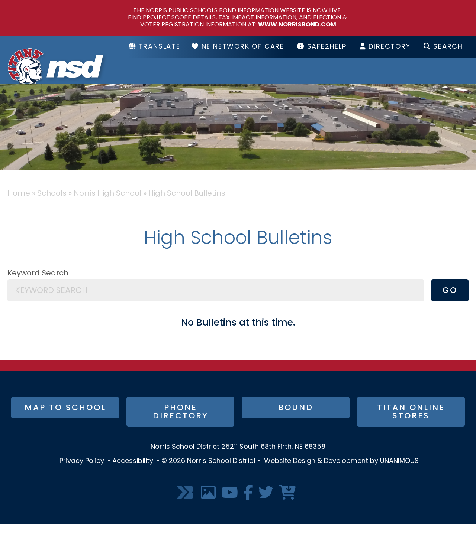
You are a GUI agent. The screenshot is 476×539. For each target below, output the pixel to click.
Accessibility (132, 476)
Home (18, 208)
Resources (341, 78)
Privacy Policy (82, 476)
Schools (258, 78)
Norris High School (107, 208)
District (183, 78)
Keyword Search (37, 288)
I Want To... (432, 78)
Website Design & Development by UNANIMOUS (341, 476)
